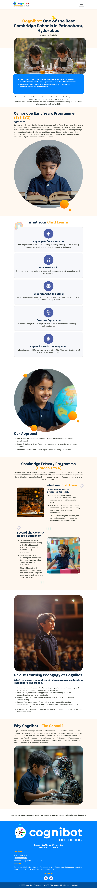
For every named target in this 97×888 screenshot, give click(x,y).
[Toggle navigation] (81, 5)
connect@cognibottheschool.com (28, 861)
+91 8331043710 (20, 855)
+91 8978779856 (20, 858)
